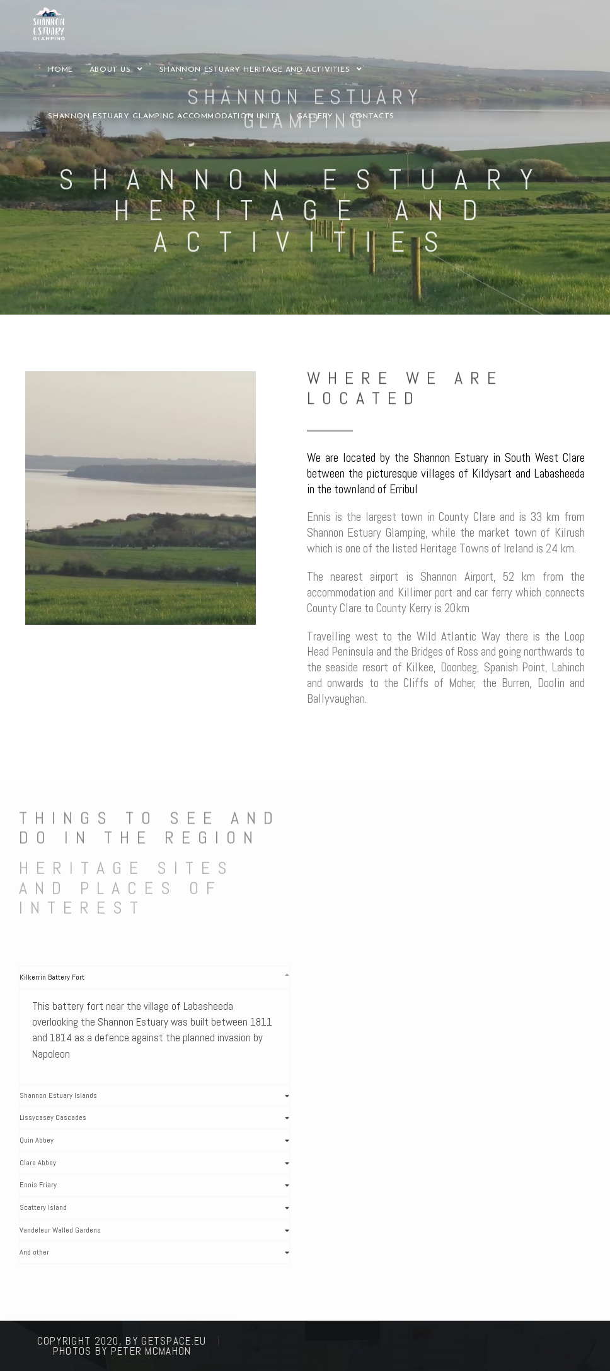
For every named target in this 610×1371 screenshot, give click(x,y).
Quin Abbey (37, 1140)
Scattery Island (43, 1207)
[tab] (154, 977)
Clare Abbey (38, 1163)
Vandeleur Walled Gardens (60, 1230)
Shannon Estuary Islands (58, 1095)
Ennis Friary (38, 1185)
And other (34, 1252)
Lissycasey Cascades (53, 1117)
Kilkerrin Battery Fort (52, 977)
